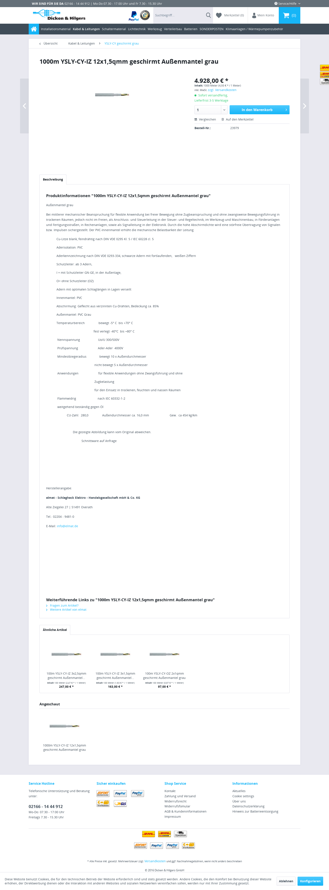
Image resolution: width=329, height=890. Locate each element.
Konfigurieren (310, 881)
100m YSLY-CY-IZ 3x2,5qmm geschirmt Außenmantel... (66, 675)
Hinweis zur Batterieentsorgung (255, 811)
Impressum (172, 816)
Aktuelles (239, 791)
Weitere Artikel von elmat (66, 609)
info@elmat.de (67, 526)
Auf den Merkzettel (237, 119)
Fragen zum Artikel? (62, 605)
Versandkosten (155, 861)
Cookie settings (243, 796)
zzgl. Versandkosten (222, 90)
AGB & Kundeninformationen (185, 811)
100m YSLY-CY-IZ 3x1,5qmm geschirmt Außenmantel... (115, 675)
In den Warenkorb (264, 109)
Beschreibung (53, 179)
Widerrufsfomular (177, 806)
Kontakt (169, 791)
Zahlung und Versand (180, 796)
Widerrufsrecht (175, 801)
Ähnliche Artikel (55, 630)
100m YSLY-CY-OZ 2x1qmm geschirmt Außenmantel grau (164, 675)
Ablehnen (286, 881)
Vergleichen (205, 119)
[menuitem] (139, 15)
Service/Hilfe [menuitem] (285, 4)
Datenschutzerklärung (248, 806)
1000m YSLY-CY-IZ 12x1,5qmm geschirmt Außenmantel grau (64, 747)
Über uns (239, 801)
